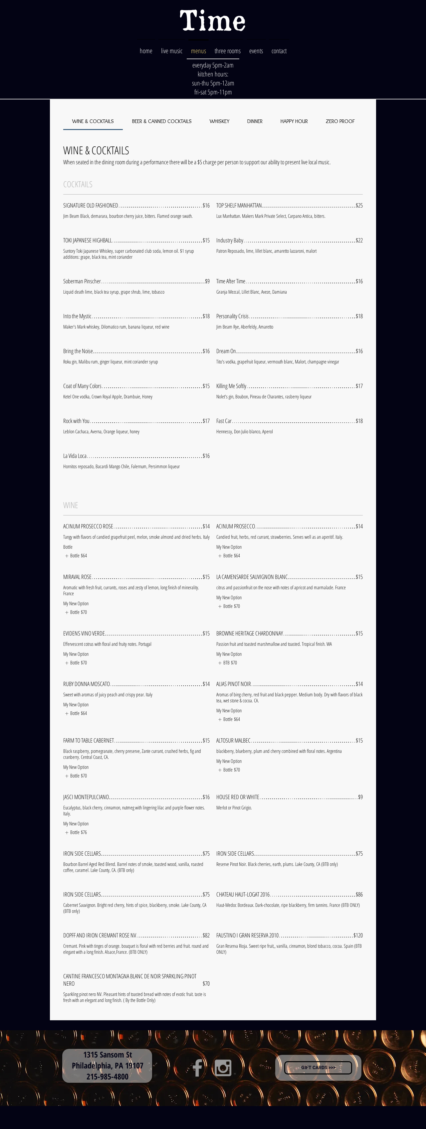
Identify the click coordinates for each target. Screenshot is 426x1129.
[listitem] (75, 555)
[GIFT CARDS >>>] (318, 1067)
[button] (227, 47)
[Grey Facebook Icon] (197, 1067)
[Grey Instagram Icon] (223, 1067)
